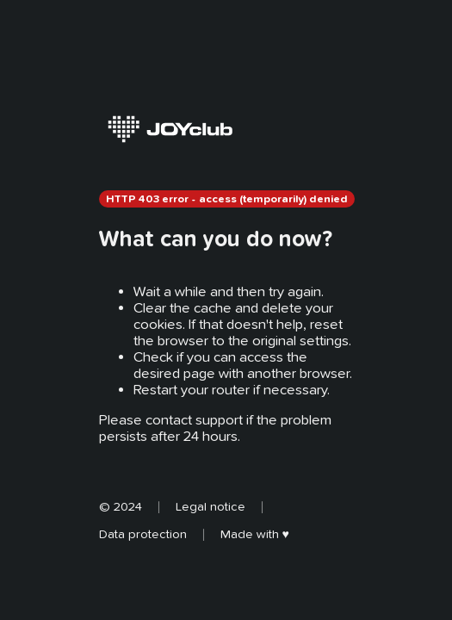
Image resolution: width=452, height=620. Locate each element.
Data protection (143, 534)
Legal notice (210, 506)
